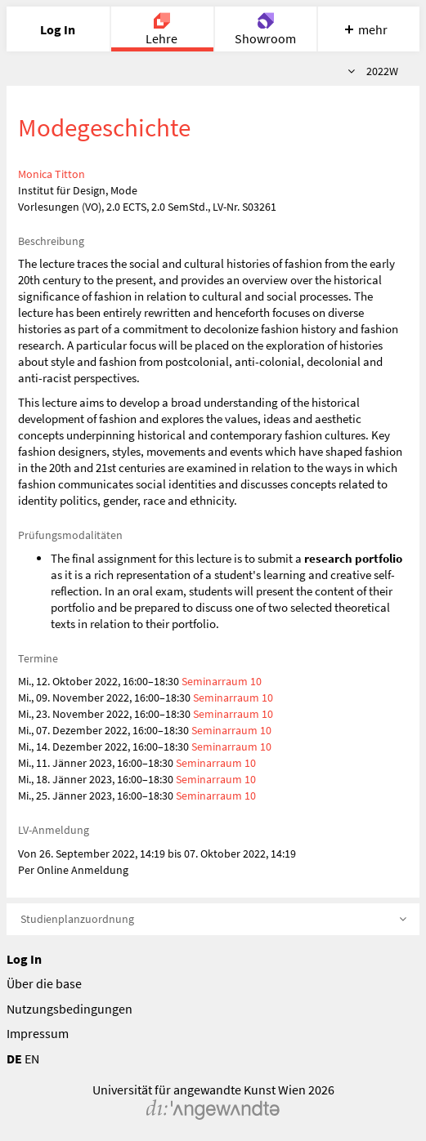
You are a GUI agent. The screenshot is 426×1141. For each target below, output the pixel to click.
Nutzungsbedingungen (69, 1009)
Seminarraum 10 (222, 681)
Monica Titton (51, 174)
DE (14, 1058)
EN (32, 1058)
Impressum (38, 1033)
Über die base (44, 983)
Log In (24, 959)
